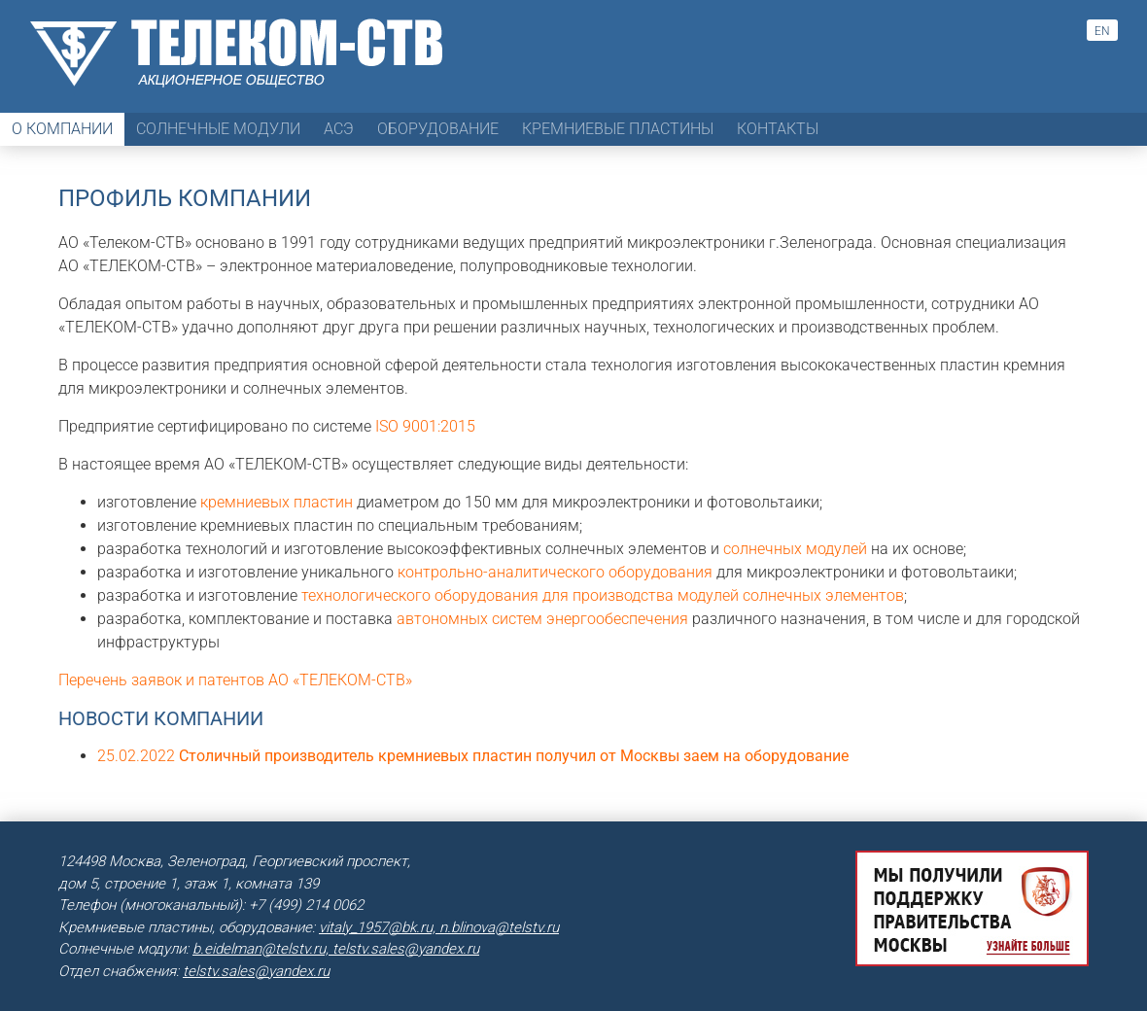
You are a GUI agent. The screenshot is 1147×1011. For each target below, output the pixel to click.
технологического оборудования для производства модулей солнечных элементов (602, 595)
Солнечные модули (218, 129)
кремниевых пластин (276, 502)
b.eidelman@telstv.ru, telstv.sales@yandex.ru (335, 949)
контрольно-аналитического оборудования (555, 572)
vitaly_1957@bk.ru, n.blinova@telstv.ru (439, 927)
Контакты (777, 129)
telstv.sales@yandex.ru (256, 971)
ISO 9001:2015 (425, 426)
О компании (62, 129)
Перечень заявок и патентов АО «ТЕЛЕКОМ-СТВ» (235, 680)
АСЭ (339, 129)
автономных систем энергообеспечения (542, 619)
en (1102, 31)
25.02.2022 (473, 756)
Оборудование (438, 129)
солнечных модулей (795, 549)
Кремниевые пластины (617, 129)
